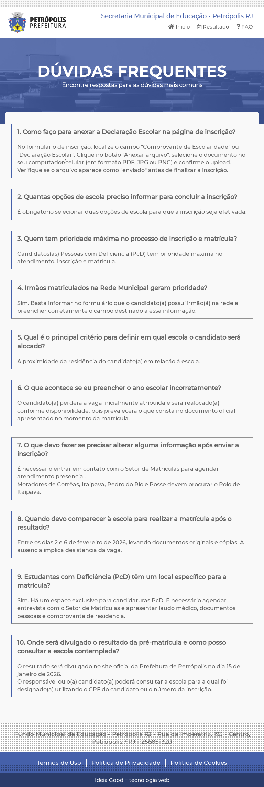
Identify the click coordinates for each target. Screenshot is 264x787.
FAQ (244, 26)
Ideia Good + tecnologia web (132, 780)
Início (179, 26)
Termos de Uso (59, 762)
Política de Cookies (198, 762)
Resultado (213, 26)
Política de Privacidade (125, 762)
